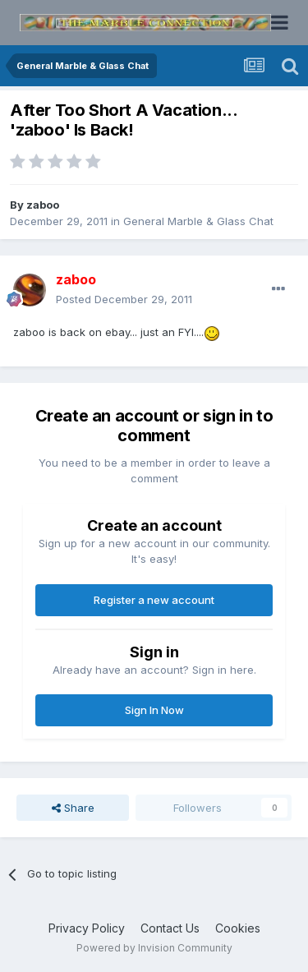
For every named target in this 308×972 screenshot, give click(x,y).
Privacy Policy (86, 928)
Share (73, 807)
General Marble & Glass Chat (198, 221)
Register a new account (154, 599)
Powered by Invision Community (154, 948)
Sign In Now (154, 709)
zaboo (42, 204)
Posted (124, 299)
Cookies (237, 928)
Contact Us (170, 928)
